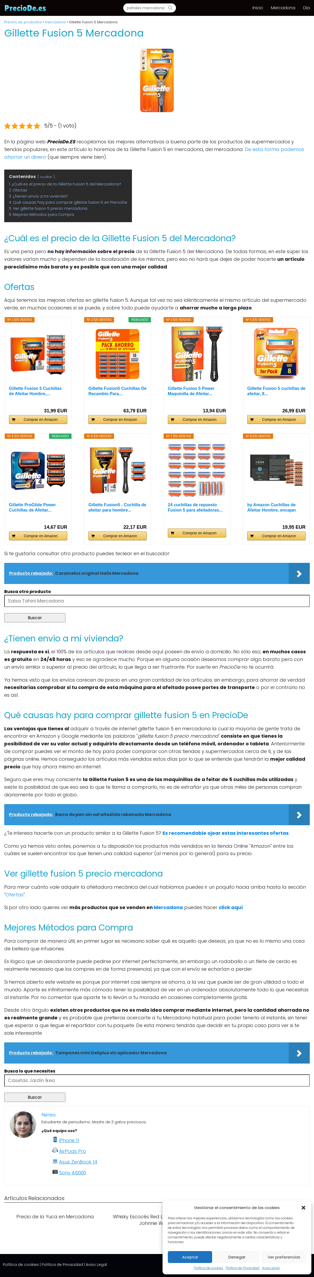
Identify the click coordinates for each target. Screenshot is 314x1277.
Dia (306, 8)
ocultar (46, 177)
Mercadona (283, 8)
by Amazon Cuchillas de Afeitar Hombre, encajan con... (271, 508)
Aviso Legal (271, 1268)
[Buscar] (170, 7)
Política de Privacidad (242, 1268)
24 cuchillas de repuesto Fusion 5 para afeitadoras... (195, 507)
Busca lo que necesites (29, 1071)
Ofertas (14, 894)
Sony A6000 (72, 1172)
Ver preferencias (284, 1257)
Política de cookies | (22, 1264)
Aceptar (190, 1257)
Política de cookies (208, 1268)
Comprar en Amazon (41, 419)
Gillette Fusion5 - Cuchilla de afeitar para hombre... (117, 507)
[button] (303, 1207)
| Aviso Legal (95, 1264)
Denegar (237, 1257)
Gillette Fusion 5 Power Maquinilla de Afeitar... (191, 391)
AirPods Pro (72, 1151)
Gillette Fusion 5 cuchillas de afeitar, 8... (276, 391)
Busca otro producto (27, 592)
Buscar (35, 618)
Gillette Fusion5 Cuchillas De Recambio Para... (117, 391)
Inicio (258, 8)
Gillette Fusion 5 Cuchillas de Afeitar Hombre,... (35, 391)
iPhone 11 (69, 1140)
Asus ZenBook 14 (78, 1162)
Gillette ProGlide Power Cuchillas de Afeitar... (32, 507)
